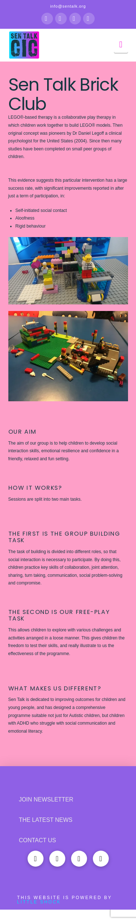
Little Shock (39, 902)
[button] (121, 44)
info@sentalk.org (68, 6)
